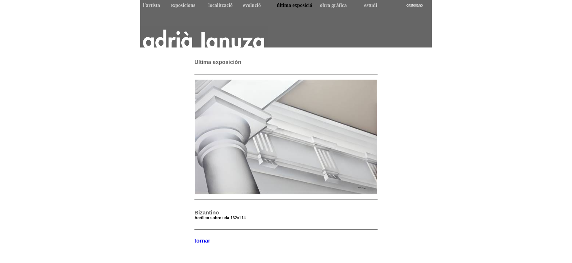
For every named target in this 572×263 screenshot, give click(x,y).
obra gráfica (333, 5)
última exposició (294, 5)
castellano (414, 5)
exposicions (183, 5)
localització (220, 5)
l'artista (151, 5)
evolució (252, 5)
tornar (202, 240)
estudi (370, 5)
